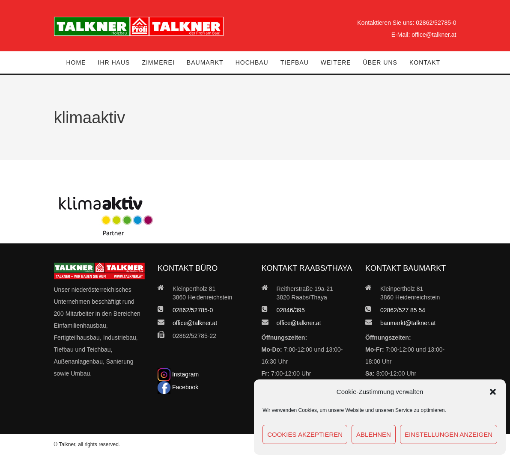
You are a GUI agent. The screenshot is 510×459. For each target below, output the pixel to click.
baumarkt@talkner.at (407, 323)
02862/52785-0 (436, 22)
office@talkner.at (434, 34)
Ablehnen (373, 434)
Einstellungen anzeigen (448, 434)
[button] (493, 392)
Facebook (178, 387)
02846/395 (291, 310)
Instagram (178, 374)
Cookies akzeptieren (305, 434)
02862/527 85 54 (402, 310)
